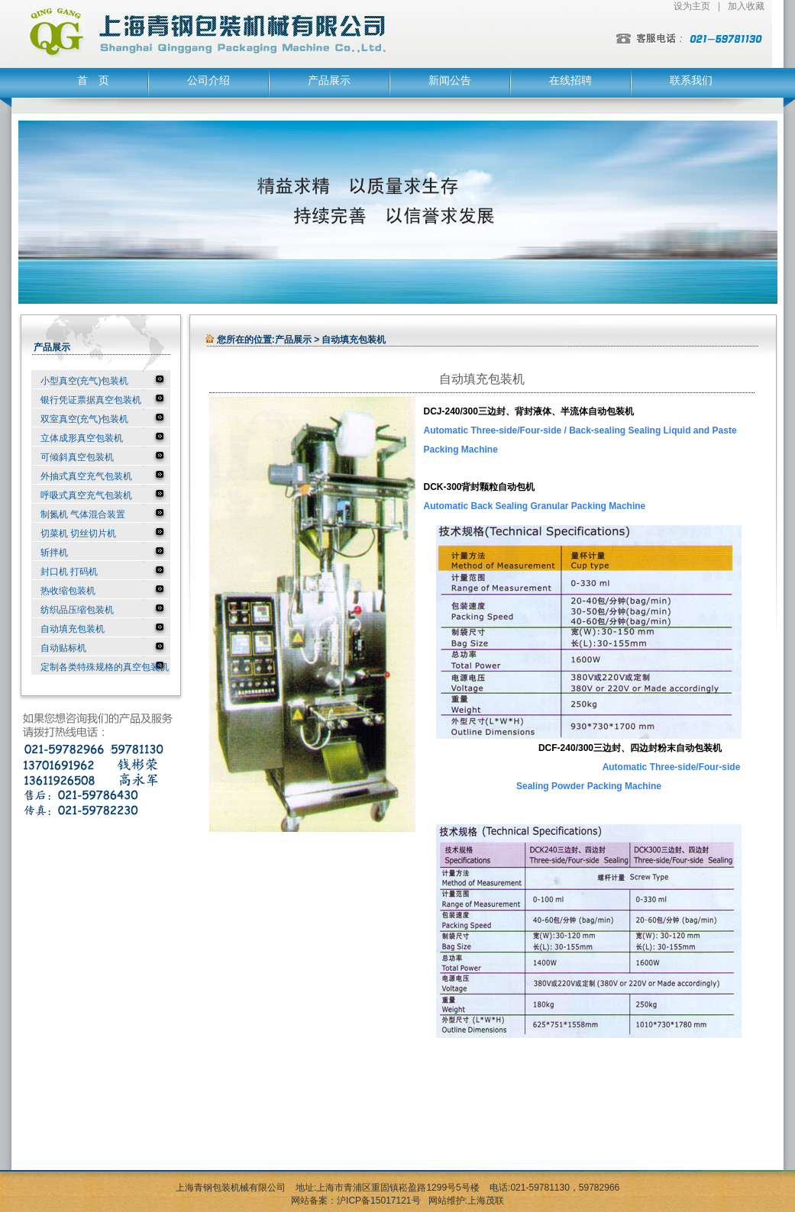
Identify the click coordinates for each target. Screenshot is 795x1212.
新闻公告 (449, 80)
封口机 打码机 (69, 571)
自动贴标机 (63, 648)
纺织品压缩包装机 (77, 609)
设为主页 (692, 6)
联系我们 (691, 80)
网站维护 (446, 1200)
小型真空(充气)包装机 (84, 381)
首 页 (93, 80)
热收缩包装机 (67, 590)
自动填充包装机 (72, 629)
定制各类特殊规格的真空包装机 (104, 667)
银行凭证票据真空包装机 (90, 400)
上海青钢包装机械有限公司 (231, 1187)
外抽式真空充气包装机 (86, 476)
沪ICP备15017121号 (378, 1200)
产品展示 (329, 80)
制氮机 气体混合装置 (82, 514)
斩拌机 (54, 552)
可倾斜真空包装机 (77, 457)
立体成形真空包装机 (81, 438)
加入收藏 (746, 6)
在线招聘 (570, 80)
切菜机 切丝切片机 (78, 533)
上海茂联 (485, 1200)
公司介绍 (208, 80)
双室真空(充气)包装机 (84, 419)
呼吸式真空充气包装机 (86, 495)
